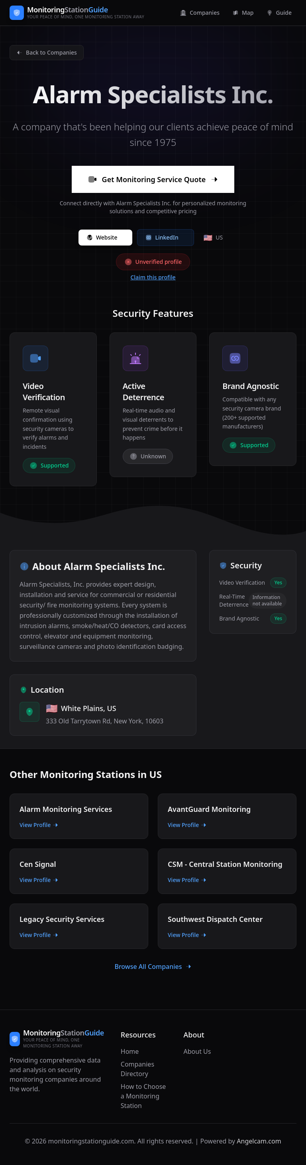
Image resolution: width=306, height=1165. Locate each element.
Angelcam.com (259, 1141)
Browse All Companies (152, 966)
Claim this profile (152, 277)
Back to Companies (46, 52)
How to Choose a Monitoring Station (143, 1096)
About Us (197, 1051)
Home (130, 1051)
